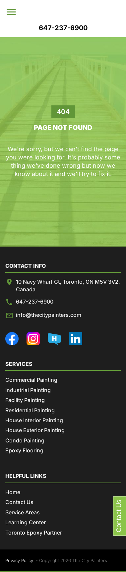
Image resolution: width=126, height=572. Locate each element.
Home (12, 492)
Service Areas (22, 512)
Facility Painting (25, 400)
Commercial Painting (31, 379)
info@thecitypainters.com (48, 315)
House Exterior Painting (35, 430)
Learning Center (25, 522)
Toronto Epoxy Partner (33, 532)
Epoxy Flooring (24, 450)
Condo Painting (24, 440)
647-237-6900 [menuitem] (63, 28)
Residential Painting (30, 410)
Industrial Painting (28, 390)
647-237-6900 (34, 301)
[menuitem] (70, 12)
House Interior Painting (34, 420)
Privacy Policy (19, 560)
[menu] (12, 12)
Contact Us (19, 502)
